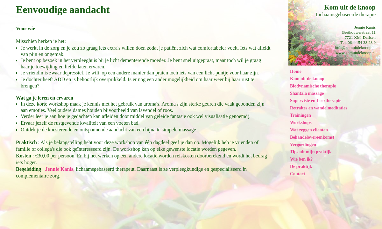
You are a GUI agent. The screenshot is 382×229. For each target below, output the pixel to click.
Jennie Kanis (59, 169)
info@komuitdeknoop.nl (355, 47)
